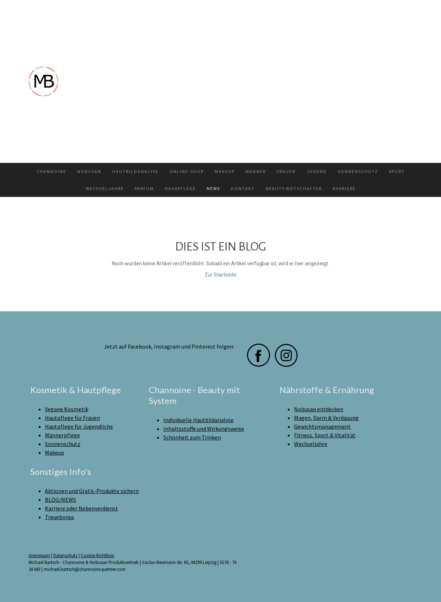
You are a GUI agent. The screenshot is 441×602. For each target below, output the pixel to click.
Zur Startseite (220, 275)
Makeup (225, 171)
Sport (397, 171)
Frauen (286, 171)
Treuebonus (59, 517)
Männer (255, 171)
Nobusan (89, 171)
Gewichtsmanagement (322, 426)
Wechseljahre (105, 188)
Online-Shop (186, 171)
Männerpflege (62, 435)
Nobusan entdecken (318, 409)
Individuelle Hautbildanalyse (198, 420)
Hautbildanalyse (135, 171)
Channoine (51, 171)
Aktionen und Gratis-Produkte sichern (92, 490)
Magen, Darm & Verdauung (326, 417)
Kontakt (243, 188)
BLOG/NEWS (60, 499)
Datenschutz (65, 555)
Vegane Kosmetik (66, 409)
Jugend (317, 171)
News (213, 188)
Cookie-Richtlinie (97, 555)
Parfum (144, 188)
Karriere (344, 188)
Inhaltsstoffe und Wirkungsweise (203, 428)
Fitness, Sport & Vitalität (325, 435)
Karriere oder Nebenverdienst (81, 508)
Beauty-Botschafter (294, 188)
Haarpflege (180, 188)
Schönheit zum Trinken (192, 437)
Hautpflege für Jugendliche (79, 426)
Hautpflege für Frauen (72, 417)
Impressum (39, 555)
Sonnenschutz (358, 171)
